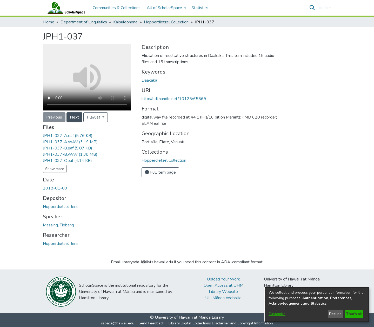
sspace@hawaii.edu (117, 323)
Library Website (223, 292)
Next (74, 117)
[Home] (65, 7)
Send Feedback (151, 323)
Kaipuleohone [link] (125, 22)
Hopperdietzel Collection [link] (166, 22)
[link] (67, 136)
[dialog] (317, 304)
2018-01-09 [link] (55, 188)
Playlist (94, 117)
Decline (335, 313)
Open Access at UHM (223, 285)
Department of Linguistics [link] (84, 22)
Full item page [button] (160, 172)
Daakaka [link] (149, 80)
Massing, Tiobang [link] (58, 225)
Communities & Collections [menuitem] (117, 8)
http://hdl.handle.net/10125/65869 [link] (174, 99)
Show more (54, 168)
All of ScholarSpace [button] (164, 8)
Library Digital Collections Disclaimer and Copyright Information (221, 323)
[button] (312, 8)
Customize (277, 313)
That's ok (354, 313)
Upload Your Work (223, 279)
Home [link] (48, 22)
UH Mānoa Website (223, 298)
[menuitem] (166, 8)
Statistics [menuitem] (199, 8)
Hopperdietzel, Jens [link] (60, 207)
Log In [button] (323, 8)
